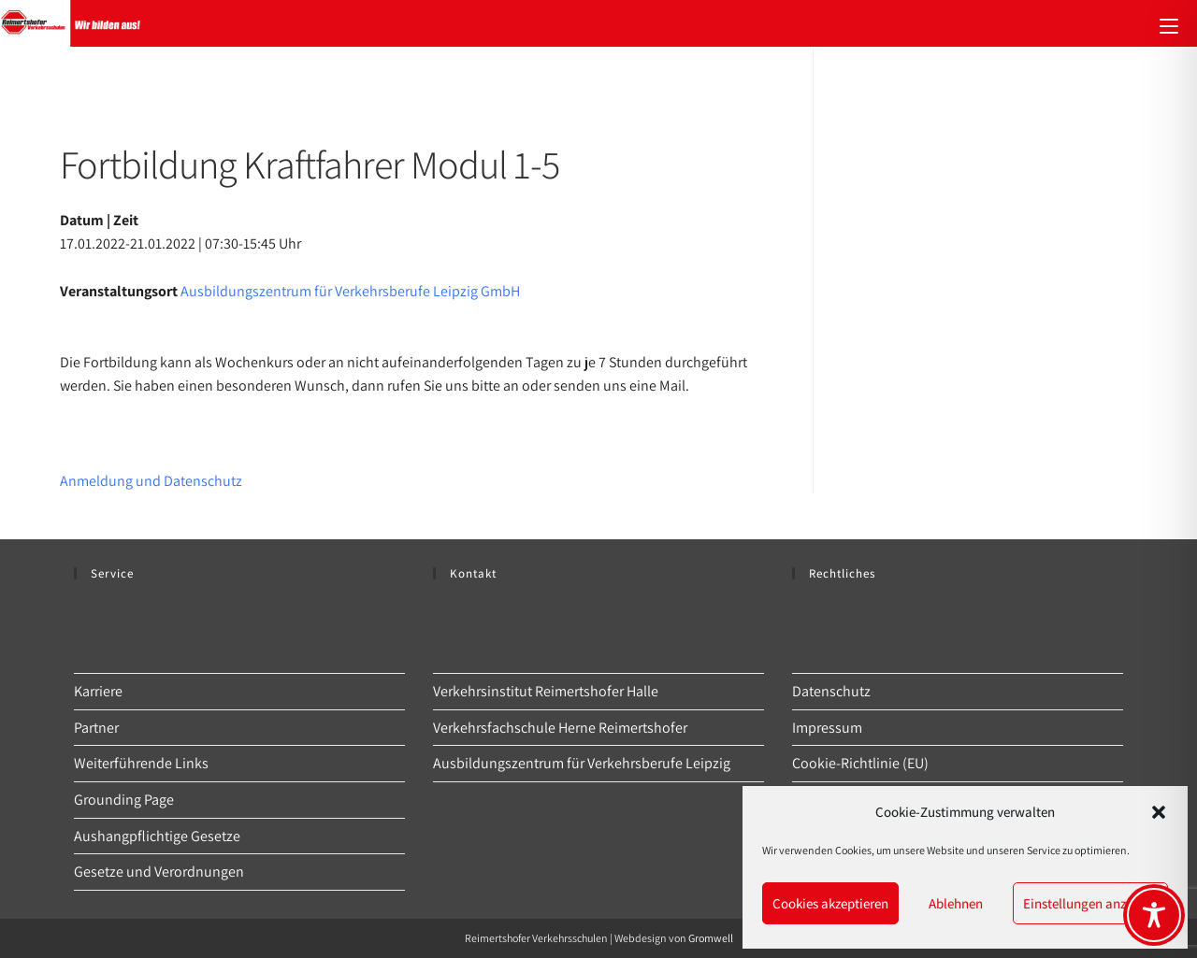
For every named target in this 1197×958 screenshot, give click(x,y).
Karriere (98, 691)
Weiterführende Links (141, 763)
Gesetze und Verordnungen (159, 871)
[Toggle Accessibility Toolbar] (1154, 915)
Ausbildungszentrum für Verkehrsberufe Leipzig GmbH (350, 291)
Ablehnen (956, 903)
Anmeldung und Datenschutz (151, 481)
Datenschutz (831, 691)
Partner (96, 727)
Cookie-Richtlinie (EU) (860, 763)
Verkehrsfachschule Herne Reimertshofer (560, 727)
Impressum (827, 727)
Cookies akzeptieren (830, 903)
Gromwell (710, 938)
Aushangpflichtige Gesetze (157, 836)
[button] (1158, 812)
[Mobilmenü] (1169, 23)
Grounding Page (124, 799)
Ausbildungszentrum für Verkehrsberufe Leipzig (581, 763)
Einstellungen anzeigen (1090, 903)
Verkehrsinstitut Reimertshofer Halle (545, 691)
